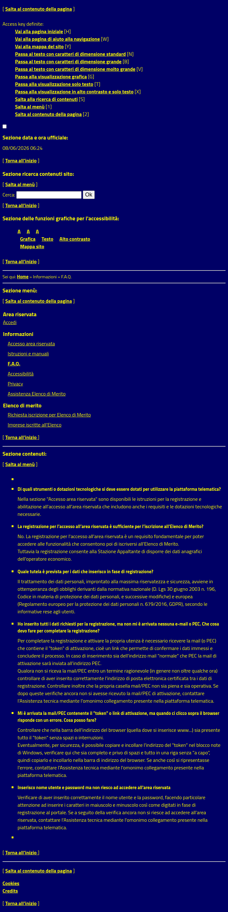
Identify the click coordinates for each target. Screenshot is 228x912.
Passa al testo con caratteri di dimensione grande (68, 61)
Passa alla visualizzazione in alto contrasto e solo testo (74, 91)
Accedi (10, 322)
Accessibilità (21, 373)
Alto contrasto (75, 239)
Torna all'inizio (21, 160)
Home (23, 276)
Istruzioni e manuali (28, 353)
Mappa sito (32, 246)
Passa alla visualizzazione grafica (51, 76)
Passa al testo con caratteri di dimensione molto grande (75, 69)
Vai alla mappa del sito (39, 46)
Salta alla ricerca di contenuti (46, 99)
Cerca (8, 194)
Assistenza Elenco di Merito (37, 393)
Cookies (11, 883)
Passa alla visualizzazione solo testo (54, 84)
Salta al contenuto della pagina (38, 9)
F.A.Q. (14, 363)
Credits (10, 890)
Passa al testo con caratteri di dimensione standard (70, 54)
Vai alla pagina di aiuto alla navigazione (57, 39)
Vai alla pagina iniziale (39, 31)
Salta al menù (30, 106)
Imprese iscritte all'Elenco (34, 424)
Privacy (15, 383)
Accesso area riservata (31, 343)
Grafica (27, 239)
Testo (47, 239)
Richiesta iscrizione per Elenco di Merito (49, 414)
